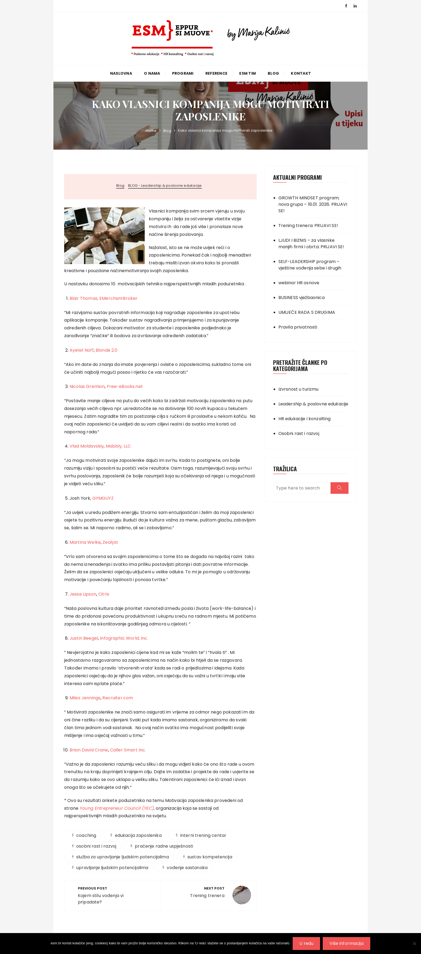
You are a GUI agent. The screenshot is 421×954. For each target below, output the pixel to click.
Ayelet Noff (82, 350)
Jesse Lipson (83, 594)
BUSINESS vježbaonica (301, 297)
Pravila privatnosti (297, 327)
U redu (307, 943)
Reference (216, 73)
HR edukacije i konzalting (304, 419)
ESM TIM (247, 73)
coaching (86, 835)
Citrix (103, 594)
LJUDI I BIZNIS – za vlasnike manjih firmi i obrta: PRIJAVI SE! (311, 243)
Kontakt (301, 73)
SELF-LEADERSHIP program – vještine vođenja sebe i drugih (310, 264)
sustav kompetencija (209, 857)
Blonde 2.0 (107, 350)
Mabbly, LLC (118, 446)
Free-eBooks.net (125, 386)
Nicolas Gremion (87, 386)
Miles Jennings (85, 698)
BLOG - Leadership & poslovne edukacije (165, 185)
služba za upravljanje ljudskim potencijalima (122, 857)
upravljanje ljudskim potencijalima (112, 868)
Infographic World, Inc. (124, 638)
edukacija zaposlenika (138, 835)
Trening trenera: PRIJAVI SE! (308, 225)
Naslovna (121, 73)
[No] (414, 943)
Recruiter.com (117, 698)
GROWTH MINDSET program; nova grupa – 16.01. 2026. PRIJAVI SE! (312, 204)
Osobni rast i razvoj (298, 433)
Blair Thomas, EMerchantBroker (103, 298)
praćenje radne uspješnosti (164, 846)
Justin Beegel (84, 638)
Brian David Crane (89, 750)
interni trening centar (203, 835)
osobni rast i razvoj (96, 846)
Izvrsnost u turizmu (298, 389)
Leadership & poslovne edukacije (313, 404)
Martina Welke (85, 542)
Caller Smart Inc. (128, 750)
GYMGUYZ (103, 498)
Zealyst (110, 542)
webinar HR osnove (299, 283)
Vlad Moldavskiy (87, 446)
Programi (183, 73)
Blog (273, 73)
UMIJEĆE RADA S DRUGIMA (306, 312)
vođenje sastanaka (187, 868)
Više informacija (347, 943)
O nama (152, 73)
